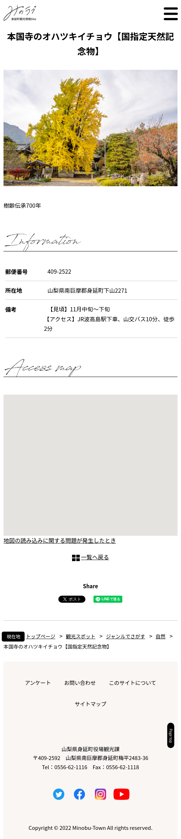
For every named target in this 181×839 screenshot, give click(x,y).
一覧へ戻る (95, 557)
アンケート (38, 682)
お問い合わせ (80, 682)
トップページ (41, 636)
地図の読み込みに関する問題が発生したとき (60, 540)
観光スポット (80, 636)
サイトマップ (90, 703)
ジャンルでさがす (125, 636)
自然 (161, 636)
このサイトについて (132, 682)
